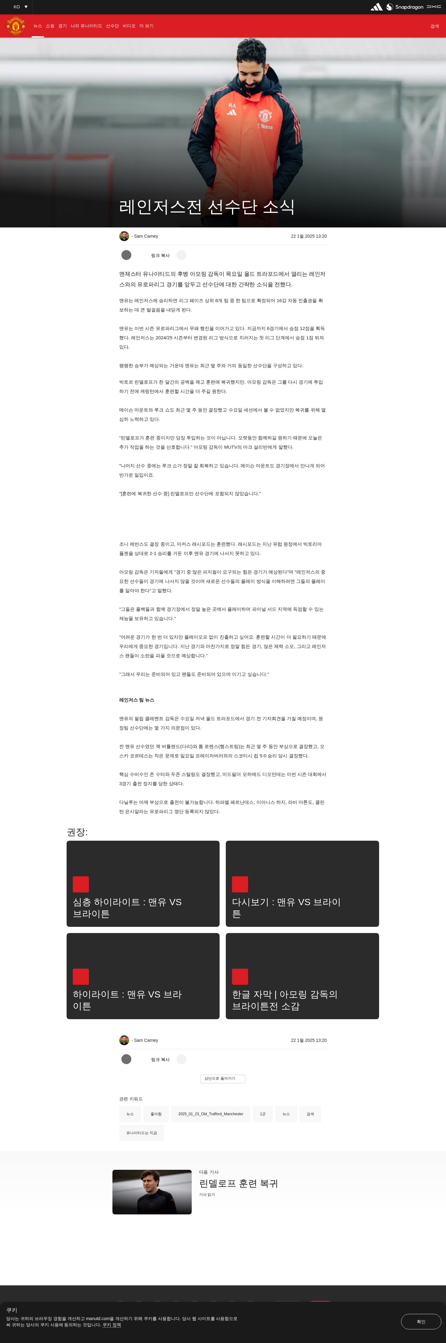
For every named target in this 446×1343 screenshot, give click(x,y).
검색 (310, 1114)
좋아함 (156, 1114)
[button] (16, 7)
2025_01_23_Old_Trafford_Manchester (210, 1114)
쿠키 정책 (112, 1324)
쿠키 (11, 1310)
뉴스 (130, 1114)
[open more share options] (181, 255)
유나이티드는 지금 (141, 1133)
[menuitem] (38, 25)
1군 (263, 1114)
